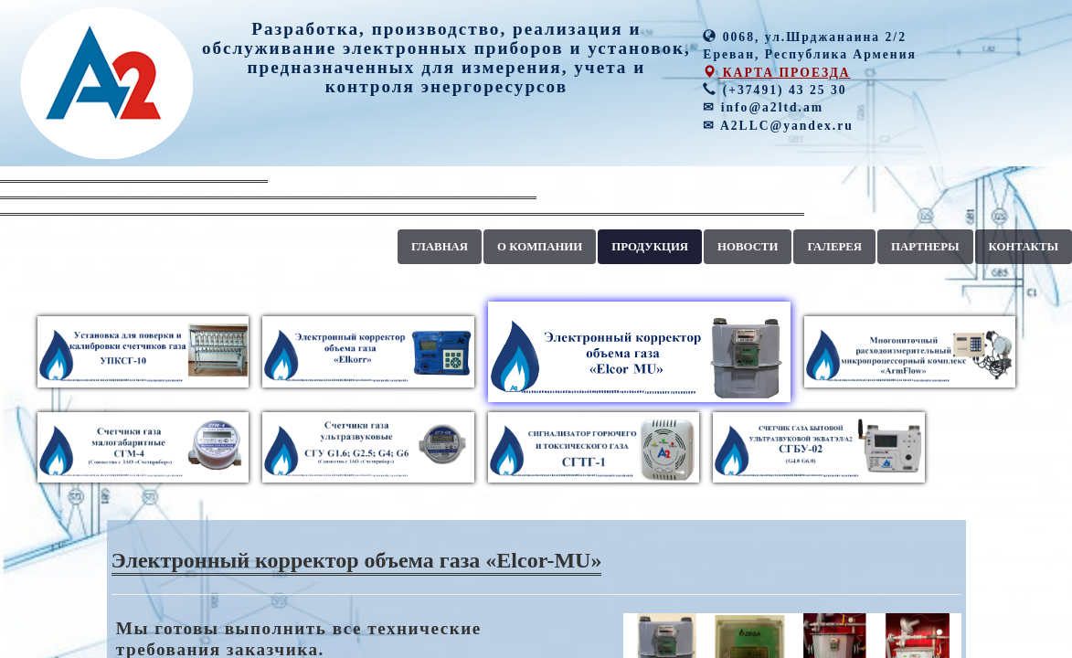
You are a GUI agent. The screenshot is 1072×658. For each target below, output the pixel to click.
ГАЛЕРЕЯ (834, 246)
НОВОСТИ (747, 246)
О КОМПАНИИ (539, 246)
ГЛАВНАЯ (439, 246)
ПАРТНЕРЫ (925, 246)
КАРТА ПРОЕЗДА (776, 73)
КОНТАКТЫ (1023, 246)
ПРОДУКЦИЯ (649, 246)
